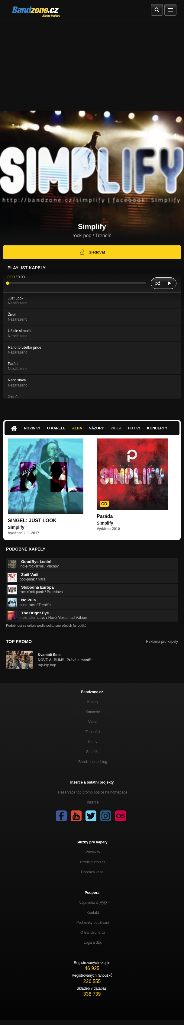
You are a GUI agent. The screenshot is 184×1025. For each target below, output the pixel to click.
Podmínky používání (92, 922)
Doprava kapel (92, 872)
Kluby (92, 742)
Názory (96, 428)
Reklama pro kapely (162, 641)
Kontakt (93, 912)
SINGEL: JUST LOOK (32, 520)
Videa (116, 428)
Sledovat (92, 252)
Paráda (105, 516)
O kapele (56, 428)
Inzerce (92, 802)
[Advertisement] (92, 65)
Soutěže (92, 752)
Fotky (134, 428)
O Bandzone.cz (92, 932)
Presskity (93, 852)
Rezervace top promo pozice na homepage (92, 792)
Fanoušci (93, 732)
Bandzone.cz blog (92, 762)
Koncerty (157, 428)
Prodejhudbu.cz (92, 862)
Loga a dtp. (93, 942)
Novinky (32, 428)
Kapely (92, 702)
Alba (77, 428)
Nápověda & (93, 903)
